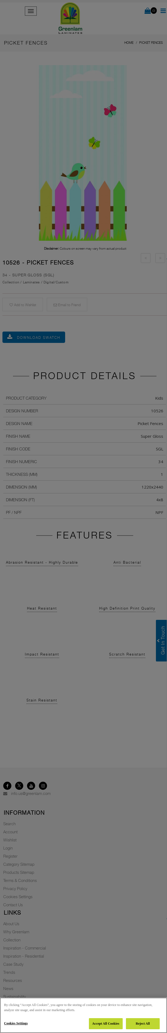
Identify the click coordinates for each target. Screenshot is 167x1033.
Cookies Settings (16, 1023)
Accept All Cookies (105, 1023)
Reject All (143, 1023)
